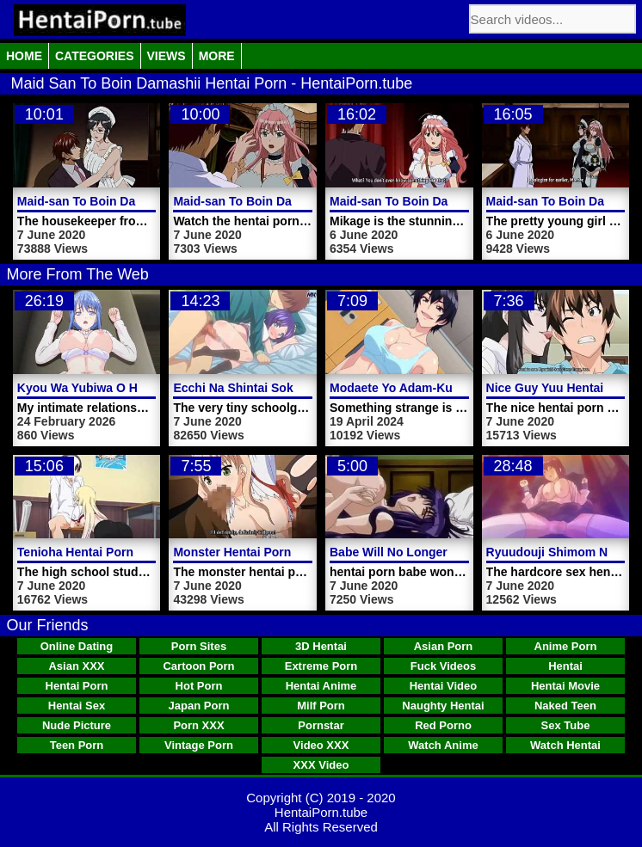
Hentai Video (444, 685)
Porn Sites (198, 646)
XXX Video (321, 764)
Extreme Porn (321, 666)
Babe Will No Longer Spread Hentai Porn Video (464, 552)
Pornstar (320, 725)
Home (24, 56)
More (217, 56)
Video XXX (321, 745)
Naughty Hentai (443, 705)
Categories (94, 56)
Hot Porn (199, 685)
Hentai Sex (76, 705)
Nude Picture (76, 725)
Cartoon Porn (198, 666)
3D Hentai (321, 646)
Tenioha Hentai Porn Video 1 (98, 552)
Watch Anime (443, 745)
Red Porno (443, 725)
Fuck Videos (443, 666)
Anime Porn (565, 646)
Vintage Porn (198, 745)
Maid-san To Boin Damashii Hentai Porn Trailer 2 (155, 201)
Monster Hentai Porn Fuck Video (265, 552)
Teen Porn (77, 745)
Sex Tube (565, 725)
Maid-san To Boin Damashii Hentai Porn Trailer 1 (311, 201)
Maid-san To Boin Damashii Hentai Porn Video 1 (466, 201)
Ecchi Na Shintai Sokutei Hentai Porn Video (297, 388)
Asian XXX (76, 666)
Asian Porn (443, 646)
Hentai (565, 666)
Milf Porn (321, 705)
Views (166, 56)
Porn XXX (198, 725)
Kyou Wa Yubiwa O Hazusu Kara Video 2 (132, 388)
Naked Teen (565, 705)
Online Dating (77, 646)
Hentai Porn (77, 685)
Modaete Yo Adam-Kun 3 (400, 388)
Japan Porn (199, 705)
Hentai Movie (565, 685)
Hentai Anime (321, 685)
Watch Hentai (565, 745)
